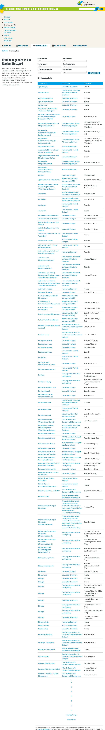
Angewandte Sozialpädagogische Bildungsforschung (45, 140)
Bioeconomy (42, 545)
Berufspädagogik (44, 361)
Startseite (5, 21)
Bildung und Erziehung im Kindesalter (47, 477)
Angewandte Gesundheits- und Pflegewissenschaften (48, 95)
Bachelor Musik (43, 305)
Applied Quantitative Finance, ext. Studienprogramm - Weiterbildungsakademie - (48, 157)
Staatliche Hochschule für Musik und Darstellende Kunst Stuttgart (72, 297)
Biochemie (41, 542)
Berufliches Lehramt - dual (47, 358)
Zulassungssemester (45, 40)
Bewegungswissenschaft (46, 439)
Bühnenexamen (43, 627)
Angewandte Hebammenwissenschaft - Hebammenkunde (47, 111)
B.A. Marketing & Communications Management (49, 273)
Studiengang (42, 54)
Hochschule (66, 54)
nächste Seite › (72, 685)
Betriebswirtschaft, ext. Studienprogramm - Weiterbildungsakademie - (47, 398)
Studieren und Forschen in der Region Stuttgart (32, 9)
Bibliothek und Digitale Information (46, 450)
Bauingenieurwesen (45, 311)
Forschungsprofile (80, 16)
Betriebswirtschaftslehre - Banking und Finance (47, 429)
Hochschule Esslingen (69, 117)
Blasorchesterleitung (45, 605)
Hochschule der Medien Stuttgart (70, 205)
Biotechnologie (43, 592)
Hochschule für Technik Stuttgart (70, 121)
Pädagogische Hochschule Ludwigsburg (71, 345)
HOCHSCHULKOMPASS (44, 700)
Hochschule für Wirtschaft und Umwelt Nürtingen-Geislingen (71, 63)
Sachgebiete (67, 40)
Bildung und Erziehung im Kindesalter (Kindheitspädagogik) (47, 492)
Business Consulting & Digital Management (48, 645)
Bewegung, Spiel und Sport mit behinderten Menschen (48, 435)
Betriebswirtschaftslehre (46, 404)
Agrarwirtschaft (43, 63)
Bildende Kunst (43, 467)
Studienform (67, 29)
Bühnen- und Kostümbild (46, 620)
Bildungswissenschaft (45, 536)
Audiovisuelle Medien (45, 211)
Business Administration (46, 634)
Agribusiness (42, 75)
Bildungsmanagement (45, 528)
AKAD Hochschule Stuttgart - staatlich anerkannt (72, 408)
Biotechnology (43, 599)
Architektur (42, 164)
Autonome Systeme (45, 263)
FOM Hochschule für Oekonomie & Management (71, 391)
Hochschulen (23, 16)
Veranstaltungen (60, 16)
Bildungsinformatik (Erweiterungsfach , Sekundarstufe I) (44, 520)
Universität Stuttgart (69, 87)
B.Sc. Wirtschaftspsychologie (48, 290)
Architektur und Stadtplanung (48, 186)
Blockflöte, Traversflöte (46, 613)
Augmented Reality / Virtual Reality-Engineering (47, 217)
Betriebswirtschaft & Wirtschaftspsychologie (46, 391)
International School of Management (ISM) (70, 150)
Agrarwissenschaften (45, 69)
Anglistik (41, 146)
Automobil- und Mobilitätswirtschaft (45, 237)
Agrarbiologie (42, 57)
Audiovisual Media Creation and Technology (49, 205)
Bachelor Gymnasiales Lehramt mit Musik (49, 297)
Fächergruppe (42, 34)
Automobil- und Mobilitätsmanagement (46, 229)
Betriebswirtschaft (44, 373)
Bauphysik (41, 328)
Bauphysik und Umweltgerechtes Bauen (46, 334)
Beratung (41, 345)
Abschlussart (42, 29)
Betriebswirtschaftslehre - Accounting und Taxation (47, 423)
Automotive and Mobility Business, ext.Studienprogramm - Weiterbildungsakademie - (49, 253)
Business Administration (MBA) (49, 640)
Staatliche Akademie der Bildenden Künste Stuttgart (71, 164)
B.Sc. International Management (49, 285)
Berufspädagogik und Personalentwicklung (45, 366)
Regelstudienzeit (69, 34)
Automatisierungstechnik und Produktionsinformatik (48, 222)
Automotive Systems (45, 259)
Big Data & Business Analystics (49, 461)
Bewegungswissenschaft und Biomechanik (48, 444)
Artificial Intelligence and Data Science (48, 194)
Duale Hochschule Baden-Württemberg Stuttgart (70, 95)
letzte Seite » (71, 690)
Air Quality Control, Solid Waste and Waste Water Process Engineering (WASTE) (49, 87)
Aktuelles (7, 16)
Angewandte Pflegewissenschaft (45, 133)
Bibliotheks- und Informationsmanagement (47, 455)
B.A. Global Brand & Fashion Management (48, 267)
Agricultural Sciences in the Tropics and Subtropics (47, 80)
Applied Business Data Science (49, 150)
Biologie (41, 549)
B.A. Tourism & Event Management (45, 279)
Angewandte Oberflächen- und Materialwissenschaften (48, 127)
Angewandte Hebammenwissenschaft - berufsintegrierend (47, 103)
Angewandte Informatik (46, 117)
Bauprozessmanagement (47, 340)
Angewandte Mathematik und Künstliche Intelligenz (48, 121)
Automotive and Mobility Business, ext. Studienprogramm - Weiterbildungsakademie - (49, 245)
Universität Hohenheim (69, 57)
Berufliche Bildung (44, 352)
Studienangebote (41, 16)
